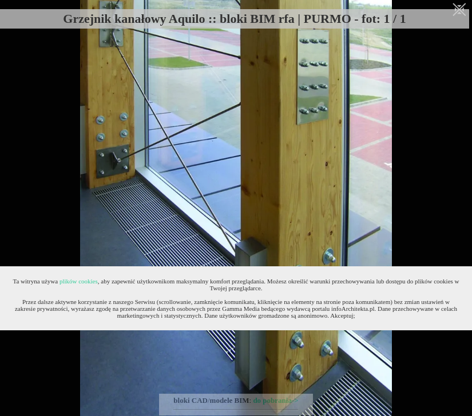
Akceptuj (341, 315)
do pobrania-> (275, 400)
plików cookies (79, 281)
